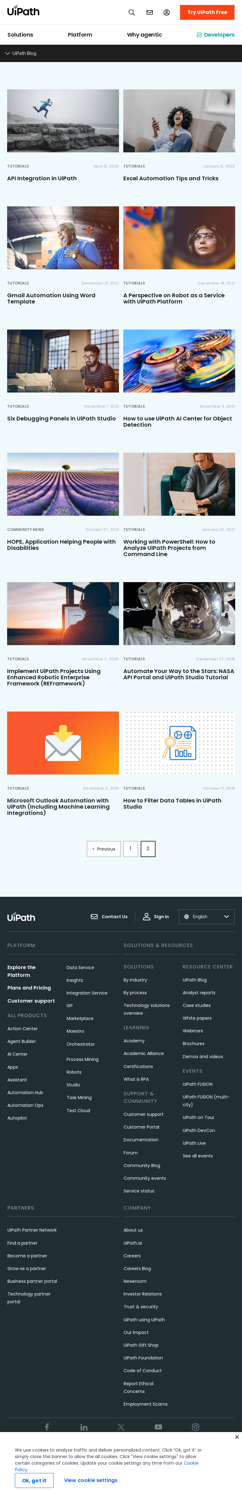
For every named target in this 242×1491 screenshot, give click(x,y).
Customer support (31, 1000)
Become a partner (27, 1256)
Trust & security (141, 1307)
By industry (135, 980)
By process (135, 993)
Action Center (22, 1029)
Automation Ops (25, 1105)
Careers (132, 1256)
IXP (70, 1006)
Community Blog (142, 1165)
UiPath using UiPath (144, 1320)
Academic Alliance (144, 1053)
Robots (74, 1072)
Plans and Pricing (29, 987)
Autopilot (17, 1118)
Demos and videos (203, 1056)
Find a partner (22, 1243)
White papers (197, 1018)
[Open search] (132, 12)
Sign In (156, 916)
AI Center (17, 1054)
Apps (12, 1067)
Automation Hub (25, 1092)
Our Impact (136, 1332)
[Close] (237, 1447)
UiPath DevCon (199, 1130)
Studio (73, 1085)
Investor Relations (143, 1294)
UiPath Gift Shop (141, 1345)
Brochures (194, 1043)
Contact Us (109, 916)
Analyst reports (199, 993)
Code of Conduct (143, 1370)
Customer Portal (141, 1127)
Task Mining (79, 1097)
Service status (139, 1191)
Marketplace (80, 1018)
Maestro (75, 1031)
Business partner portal (32, 1281)
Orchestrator (81, 1044)
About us (133, 1230)
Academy (134, 1041)
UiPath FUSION (198, 1084)
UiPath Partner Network (32, 1230)
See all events (198, 1156)
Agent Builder (21, 1041)
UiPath (194, 1143)
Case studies (197, 1005)
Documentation (141, 1140)
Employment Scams (146, 1404)
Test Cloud (78, 1110)
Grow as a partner (26, 1268)
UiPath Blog (195, 980)
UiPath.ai (133, 1243)
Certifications (138, 1066)
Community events (145, 1178)
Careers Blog (137, 1268)
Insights (75, 980)
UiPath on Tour (198, 1117)
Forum (131, 1153)
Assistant (17, 1080)
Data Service (80, 967)
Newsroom (135, 1281)
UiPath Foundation (143, 1358)
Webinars (193, 1031)
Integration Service (87, 993)
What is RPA (136, 1079)
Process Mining (83, 1059)
